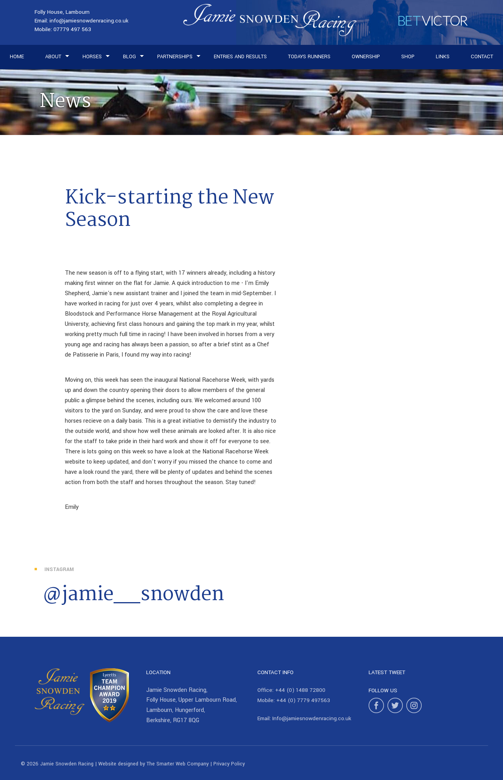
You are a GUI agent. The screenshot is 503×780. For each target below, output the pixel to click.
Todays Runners (309, 56)
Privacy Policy (229, 763)
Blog (129, 56)
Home (17, 56)
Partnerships (175, 56)
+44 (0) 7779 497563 (303, 700)
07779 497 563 (72, 29)
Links (443, 56)
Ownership (366, 56)
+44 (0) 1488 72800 (300, 690)
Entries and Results (240, 56)
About (53, 56)
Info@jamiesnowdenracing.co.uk (311, 718)
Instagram (59, 569)
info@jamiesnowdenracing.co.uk (89, 20)
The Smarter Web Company (178, 763)
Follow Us (383, 690)
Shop (408, 56)
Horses (92, 56)
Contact (482, 56)
